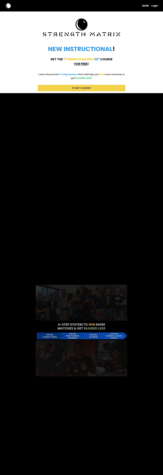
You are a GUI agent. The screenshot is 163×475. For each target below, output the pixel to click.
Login (154, 5)
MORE (145, 5)
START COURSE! (81, 88)
